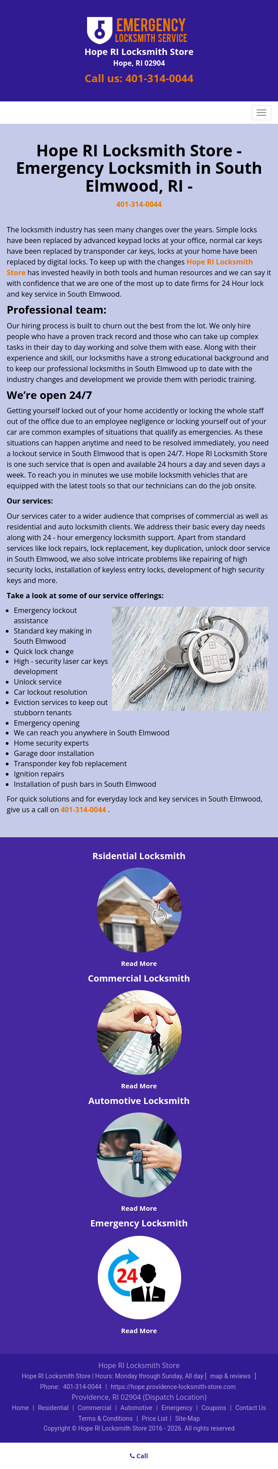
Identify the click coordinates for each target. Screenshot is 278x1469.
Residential (53, 1407)
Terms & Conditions (105, 1418)
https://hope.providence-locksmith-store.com (173, 1386)
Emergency (177, 1407)
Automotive (136, 1407)
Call (139, 1456)
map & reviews (231, 1376)
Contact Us (250, 1407)
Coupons (213, 1407)
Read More (139, 963)
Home (20, 1407)
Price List (155, 1418)
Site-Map (187, 1418)
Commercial (94, 1407)
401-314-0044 (159, 78)
